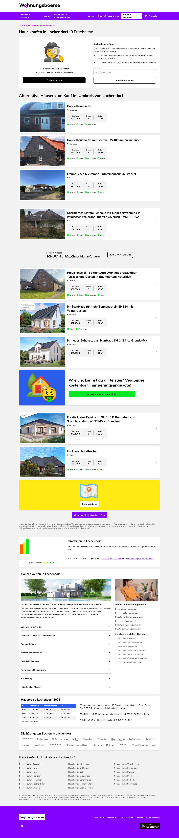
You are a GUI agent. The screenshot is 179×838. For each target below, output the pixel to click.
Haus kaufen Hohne (29, 772)
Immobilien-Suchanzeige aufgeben (132, 658)
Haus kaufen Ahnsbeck (78, 764)
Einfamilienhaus (60, 739)
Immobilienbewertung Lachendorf (132, 650)
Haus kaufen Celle (76, 772)
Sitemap (139, 817)
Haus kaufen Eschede (125, 780)
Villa (75, 739)
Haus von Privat (103, 745)
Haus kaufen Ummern (30, 788)
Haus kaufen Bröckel (125, 776)
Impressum (112, 817)
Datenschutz (98, 817)
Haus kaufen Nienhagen (31, 780)
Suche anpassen (54, 80)
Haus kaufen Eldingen (125, 772)
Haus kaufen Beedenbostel (33, 764)
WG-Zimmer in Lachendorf (129, 629)
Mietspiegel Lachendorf (112, 558)
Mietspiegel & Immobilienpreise (62, 16)
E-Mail (96, 67)
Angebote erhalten (125, 80)
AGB (121, 817)
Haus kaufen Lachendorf (127, 613)
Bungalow (118, 739)
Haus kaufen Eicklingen (78, 768)
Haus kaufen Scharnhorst (79, 780)
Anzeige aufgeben (127, 16)
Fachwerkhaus (135, 739)
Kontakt (129, 817)
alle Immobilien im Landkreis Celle (89, 515)
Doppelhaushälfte (27, 738)
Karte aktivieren (89, 504)
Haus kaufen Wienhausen (127, 764)
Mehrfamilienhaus (55, 744)
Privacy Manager (152, 817)
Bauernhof (102, 739)
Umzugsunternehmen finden (130, 662)
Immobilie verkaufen (126, 638)
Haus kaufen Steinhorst (126, 784)
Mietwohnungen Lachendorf (129, 625)
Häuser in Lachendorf (126, 621)
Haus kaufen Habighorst (31, 776)
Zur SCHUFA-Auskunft (120, 254)
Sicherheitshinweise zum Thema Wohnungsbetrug (61, 526)
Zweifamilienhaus (144, 745)
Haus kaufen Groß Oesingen (80, 788)
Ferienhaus (151, 739)
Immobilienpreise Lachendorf (140, 558)
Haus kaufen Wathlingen (79, 776)
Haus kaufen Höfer (29, 768)
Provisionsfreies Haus (77, 745)
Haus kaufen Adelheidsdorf (33, 784)
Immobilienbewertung (108, 16)
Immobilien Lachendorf (127, 609)
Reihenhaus (42, 739)
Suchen (47, 16)
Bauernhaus (88, 739)
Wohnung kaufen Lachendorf (130, 617)
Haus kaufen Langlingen (126, 768)
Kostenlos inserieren (25, 16)
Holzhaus (25, 745)
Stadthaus (123, 744)
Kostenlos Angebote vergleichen (102, 394)
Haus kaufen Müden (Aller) (80, 784)
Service (91, 16)
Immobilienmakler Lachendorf (130, 654)
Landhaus (39, 745)
